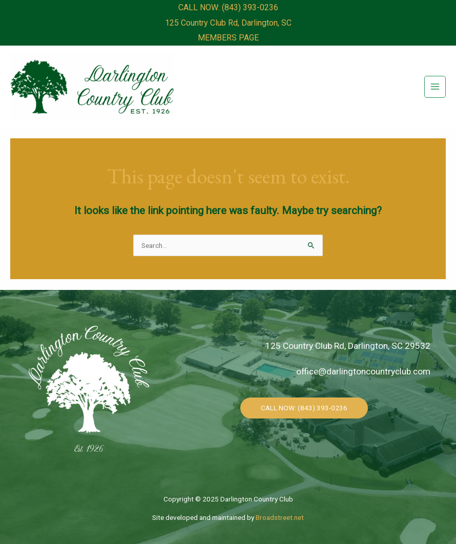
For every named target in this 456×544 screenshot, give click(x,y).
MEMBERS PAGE (228, 38)
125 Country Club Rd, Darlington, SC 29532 (347, 346)
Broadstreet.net (280, 517)
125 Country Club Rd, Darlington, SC (228, 23)
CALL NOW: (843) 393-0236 (228, 7)
